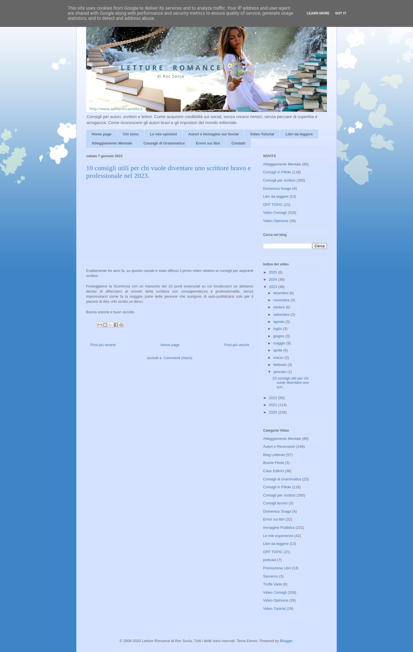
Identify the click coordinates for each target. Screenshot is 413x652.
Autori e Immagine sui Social (213, 134)
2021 (273, 405)
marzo (279, 357)
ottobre (279, 307)
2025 (273, 272)
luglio (278, 329)
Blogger (286, 641)
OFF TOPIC (273, 205)
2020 (273, 412)
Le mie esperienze (278, 536)
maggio (279, 343)
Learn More (318, 13)
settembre (282, 314)
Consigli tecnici (275, 503)
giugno (279, 336)
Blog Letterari (274, 455)
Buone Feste (273, 463)
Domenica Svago (277, 188)
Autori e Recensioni (279, 446)
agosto (279, 321)
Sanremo (270, 576)
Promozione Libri (277, 568)
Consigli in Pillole (277, 172)
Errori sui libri (208, 143)
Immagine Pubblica (279, 527)
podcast (269, 560)
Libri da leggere (299, 134)
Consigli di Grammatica (164, 143)
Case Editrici (273, 471)
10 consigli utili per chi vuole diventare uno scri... (290, 382)
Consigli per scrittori (279, 180)
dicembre (281, 293)
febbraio (280, 365)
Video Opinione (275, 221)
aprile (278, 350)
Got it (340, 13)
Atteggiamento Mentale (112, 143)
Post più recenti (103, 345)
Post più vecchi (236, 345)
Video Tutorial (262, 134)
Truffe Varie (272, 584)
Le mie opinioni (163, 134)
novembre (282, 300)
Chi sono (131, 134)
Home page (102, 134)
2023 (273, 287)
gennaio (280, 372)
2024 (273, 279)
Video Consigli (275, 212)
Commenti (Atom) (177, 358)
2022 (273, 398)
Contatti (238, 143)
